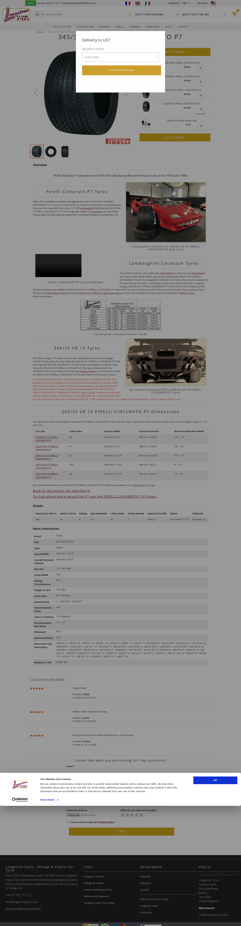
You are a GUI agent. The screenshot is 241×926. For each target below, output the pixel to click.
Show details (47, 920)
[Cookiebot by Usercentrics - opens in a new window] (19, 920)
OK (215, 900)
